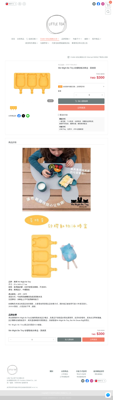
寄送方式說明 (81, 374)
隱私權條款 (99, 374)
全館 (60, 86)
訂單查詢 (65, 374)
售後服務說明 (81, 377)
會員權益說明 (98, 371)
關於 (51, 371)
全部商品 (64, 371)
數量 (59, 91)
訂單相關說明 (64, 377)
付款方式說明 (81, 371)
